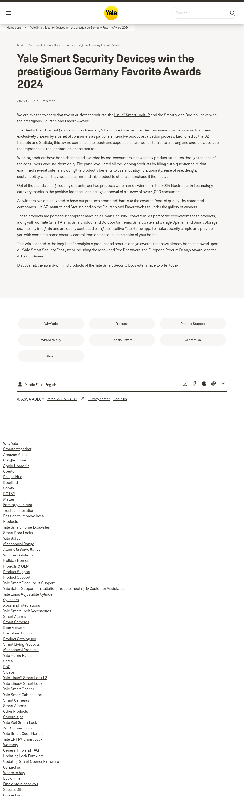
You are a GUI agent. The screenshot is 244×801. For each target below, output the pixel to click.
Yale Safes (11, 538)
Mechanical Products (21, 649)
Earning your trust (17, 504)
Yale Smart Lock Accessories (27, 610)
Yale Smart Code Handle (23, 733)
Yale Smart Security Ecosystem (121, 265)
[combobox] (205, 13)
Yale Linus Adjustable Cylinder (28, 594)
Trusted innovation (18, 510)
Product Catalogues (19, 638)
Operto (9, 471)
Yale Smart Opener (18, 688)
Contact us (12, 767)
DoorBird (10, 482)
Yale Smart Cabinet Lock (23, 694)
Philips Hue (12, 476)
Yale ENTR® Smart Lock (22, 739)
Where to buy (14, 772)
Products (10, 521)
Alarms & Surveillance (22, 549)
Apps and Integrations (21, 605)
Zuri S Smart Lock (17, 728)
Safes (8, 661)
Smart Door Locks (18, 532)
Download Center (17, 633)
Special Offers (15, 789)
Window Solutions (18, 555)
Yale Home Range (18, 655)
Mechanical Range (18, 543)
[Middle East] (36, 382)
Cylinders (11, 599)
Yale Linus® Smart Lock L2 (25, 677)
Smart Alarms (14, 616)
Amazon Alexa (15, 454)
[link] (17, 27)
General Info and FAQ (21, 750)
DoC (6, 666)
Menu (16, 13)
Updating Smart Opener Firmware (31, 761)
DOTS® (9, 493)
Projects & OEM (16, 566)
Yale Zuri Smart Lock (20, 722)
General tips (13, 716)
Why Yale (10, 443)
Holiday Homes (16, 560)
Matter (8, 499)
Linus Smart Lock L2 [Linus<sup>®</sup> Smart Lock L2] (132, 114)
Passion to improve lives (23, 515)
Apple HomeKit (16, 465)
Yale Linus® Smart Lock (22, 683)
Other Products (15, 711)
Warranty (10, 744)
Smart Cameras (16, 621)
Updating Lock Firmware (23, 756)
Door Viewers (14, 627)
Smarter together (17, 448)
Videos (9, 672)
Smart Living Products (21, 644)
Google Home (14, 460)
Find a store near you (20, 783)
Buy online (12, 778)
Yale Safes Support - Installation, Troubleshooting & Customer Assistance (64, 588)
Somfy (8, 488)
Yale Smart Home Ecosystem (27, 527)
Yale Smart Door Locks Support (29, 583)
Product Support (16, 571)
